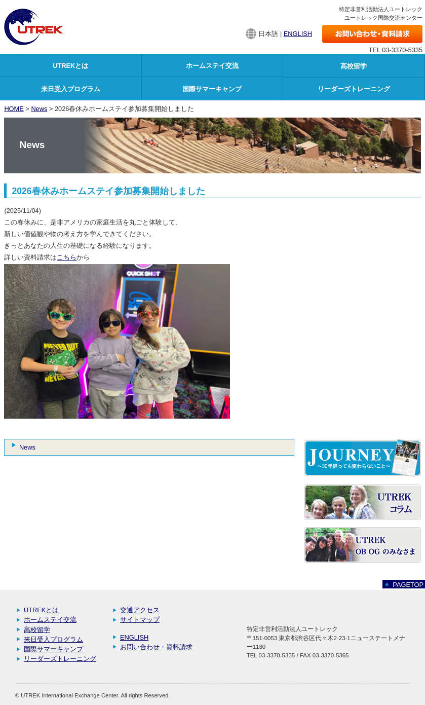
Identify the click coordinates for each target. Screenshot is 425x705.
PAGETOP (408, 584)
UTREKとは (41, 610)
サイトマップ (140, 619)
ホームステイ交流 (50, 619)
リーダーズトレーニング (60, 658)
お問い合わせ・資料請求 (156, 647)
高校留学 (37, 630)
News (39, 109)
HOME (13, 109)
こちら (66, 257)
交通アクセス (140, 610)
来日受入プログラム (53, 639)
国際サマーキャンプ (53, 649)
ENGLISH (298, 34)
